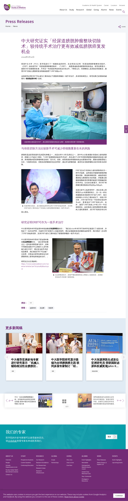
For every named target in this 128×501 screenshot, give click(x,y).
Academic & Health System (92, 5)
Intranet (122, 5)
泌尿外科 (33, 308)
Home (7, 26)
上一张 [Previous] (5, 357)
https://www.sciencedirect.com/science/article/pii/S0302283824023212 (35, 266)
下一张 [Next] (122, 357)
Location (114, 5)
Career (106, 5)
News (15, 26)
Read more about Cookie (74, 496)
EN (125, 127)
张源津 (51, 308)
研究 (31, 303)
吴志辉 (42, 308)
